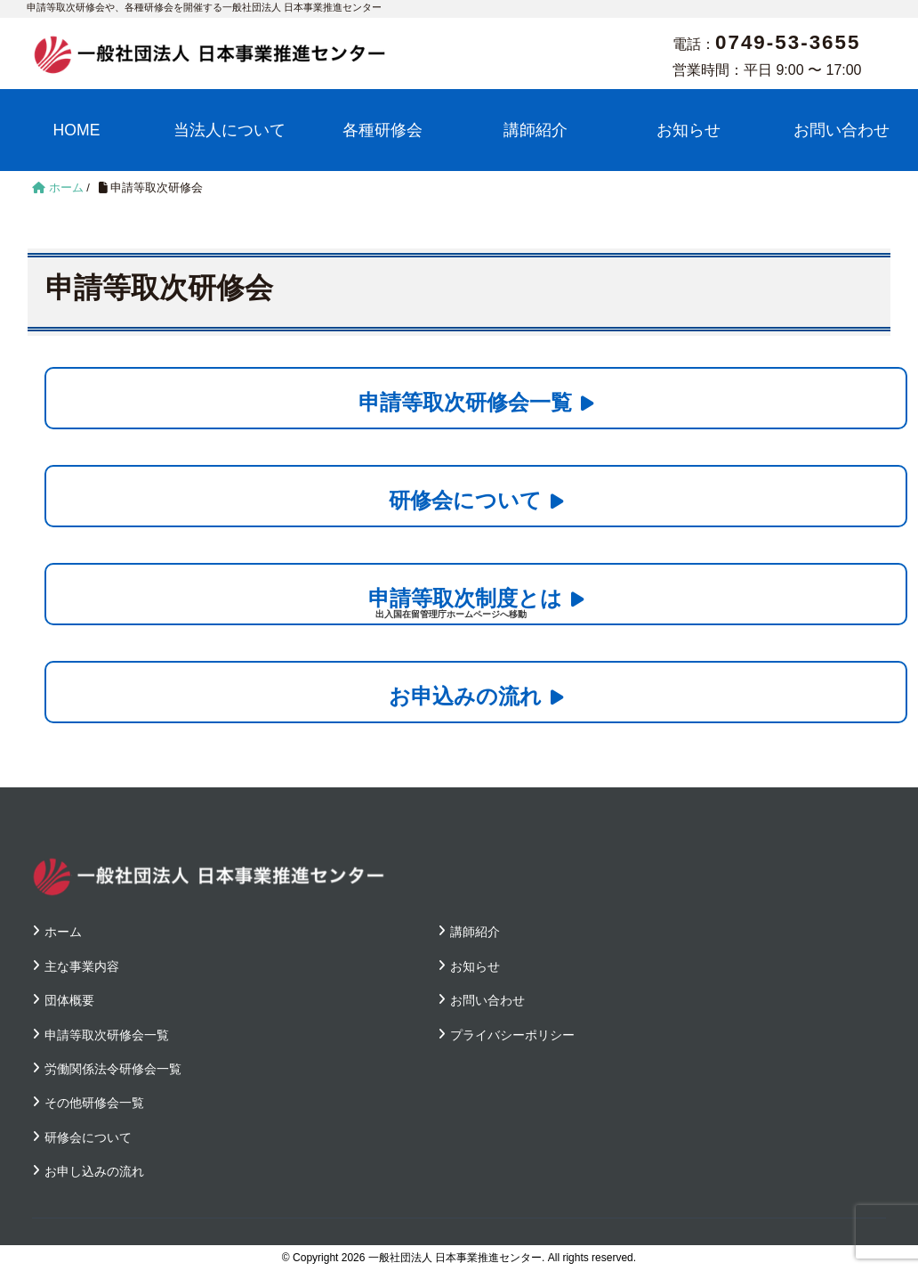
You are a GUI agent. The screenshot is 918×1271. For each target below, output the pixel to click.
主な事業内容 (81, 966)
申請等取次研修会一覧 (465, 402)
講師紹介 (535, 130)
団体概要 (69, 1000)
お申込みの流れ (465, 696)
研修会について (465, 500)
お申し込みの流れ (94, 1171)
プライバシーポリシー (512, 1035)
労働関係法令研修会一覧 (112, 1069)
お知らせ (688, 130)
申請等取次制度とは (465, 598)
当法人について (229, 130)
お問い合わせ (841, 130)
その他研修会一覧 (94, 1103)
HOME (77, 130)
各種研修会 (382, 130)
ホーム (63, 932)
